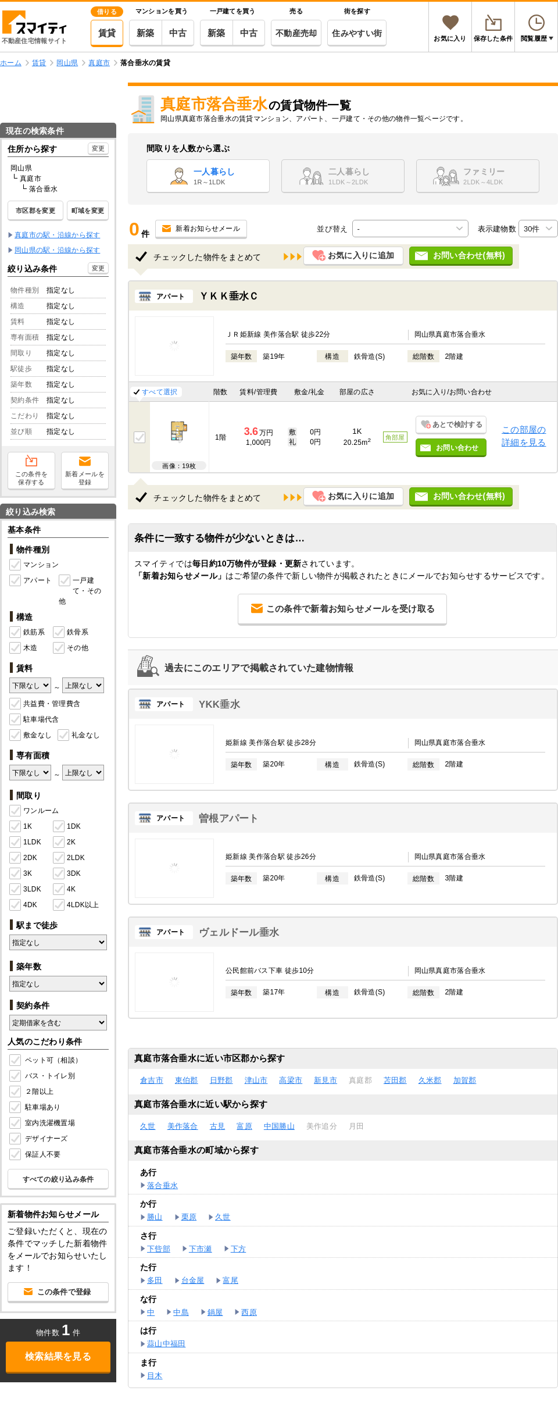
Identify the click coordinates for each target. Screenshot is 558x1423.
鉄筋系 (27, 632)
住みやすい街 (357, 33)
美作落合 (182, 1126)
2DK (23, 858)
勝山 (155, 1216)
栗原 (189, 1216)
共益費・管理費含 (44, 704)
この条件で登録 (64, 1292)
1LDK (25, 842)
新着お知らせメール (208, 228)
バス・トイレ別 (43, 1076)
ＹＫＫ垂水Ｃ (229, 296)
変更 (98, 148)
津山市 (256, 1080)
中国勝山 (279, 1126)
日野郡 (221, 1080)
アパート (30, 581)
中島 (181, 1312)
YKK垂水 (219, 704)
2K (64, 842)
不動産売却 (296, 33)
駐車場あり (35, 1107)
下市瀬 (200, 1248)
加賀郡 (465, 1080)
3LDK (25, 889)
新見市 (325, 1080)
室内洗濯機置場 (43, 1123)
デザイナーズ (39, 1139)
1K (20, 827)
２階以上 (32, 1092)
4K (64, 889)
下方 (238, 1248)
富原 (244, 1126)
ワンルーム (34, 811)
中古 (178, 33)
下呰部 (158, 1248)
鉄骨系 (70, 632)
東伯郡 (186, 1080)
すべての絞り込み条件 (58, 1179)
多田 (155, 1280)
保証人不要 (35, 1155)
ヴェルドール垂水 (239, 932)
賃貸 (107, 33)
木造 (23, 648)
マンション (34, 565)
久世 (148, 1126)
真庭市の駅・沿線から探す (57, 235)
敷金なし (30, 735)
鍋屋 (215, 1312)
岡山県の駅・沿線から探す (57, 250)
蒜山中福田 (166, 1343)
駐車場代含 (34, 720)
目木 (155, 1375)
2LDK (69, 858)
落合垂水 (162, 1185)
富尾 (230, 1280)
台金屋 (193, 1280)
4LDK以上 (74, 905)
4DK (23, 905)
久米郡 (430, 1080)
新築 (146, 33)
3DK (67, 874)
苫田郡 (395, 1080)
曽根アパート (229, 818)
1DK (67, 827)
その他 (70, 648)
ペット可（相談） (46, 1060)
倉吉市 (151, 1080)
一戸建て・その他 (80, 590)
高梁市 (290, 1080)
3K (20, 874)
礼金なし (79, 735)
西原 (249, 1312)
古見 (218, 1126)
